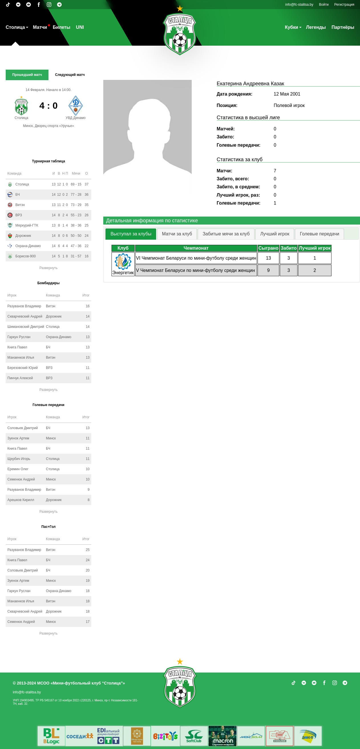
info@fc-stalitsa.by (299, 5)
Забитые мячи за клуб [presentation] (226, 233)
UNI (80, 27)
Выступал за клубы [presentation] (130, 233)
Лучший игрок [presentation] (274, 233)
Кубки (291, 27)
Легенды (316, 27)
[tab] (131, 234)
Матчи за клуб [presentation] (177, 233)
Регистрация (344, 5)
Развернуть (48, 268)
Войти (324, 5)
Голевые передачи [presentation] (319, 233)
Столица (15, 27)
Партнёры (342, 27)
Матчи (40, 27)
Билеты (61, 27)
